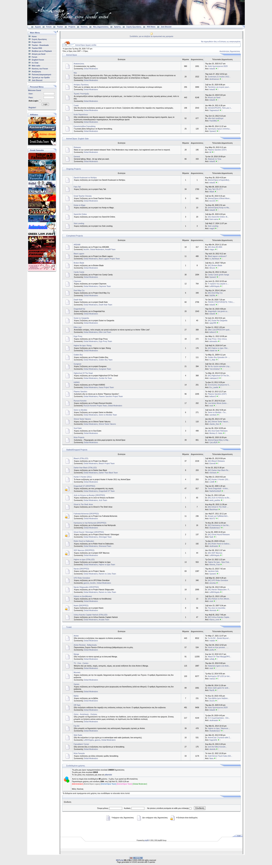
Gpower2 (212, 131)
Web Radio (78, 735)
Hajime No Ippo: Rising (82, 346)
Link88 (211, 482)
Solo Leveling (79, 223)
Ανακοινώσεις (79, 64)
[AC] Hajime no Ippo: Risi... (218, 348)
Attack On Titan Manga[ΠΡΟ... (219, 657)
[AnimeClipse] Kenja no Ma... (219, 208)
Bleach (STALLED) (81, 458)
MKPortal (120, 860)
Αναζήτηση (36, 72)
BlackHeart (213, 509)
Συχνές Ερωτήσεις (134, 27)
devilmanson (214, 79)
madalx (212, 641)
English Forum (38, 60)
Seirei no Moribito (80, 410)
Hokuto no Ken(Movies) (83, 596)
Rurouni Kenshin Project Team (95, 406)
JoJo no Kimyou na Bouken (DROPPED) (89, 495)
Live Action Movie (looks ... (218, 403)
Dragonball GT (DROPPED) (84, 486)
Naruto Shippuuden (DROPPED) (86, 587)
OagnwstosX (214, 110)
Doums (212, 701)
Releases (77, 147)
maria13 (212, 679)
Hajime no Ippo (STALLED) (84, 560)
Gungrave (77, 364)
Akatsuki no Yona (214, 159)
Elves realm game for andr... (219, 688)
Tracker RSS (37, 48)
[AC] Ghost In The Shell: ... (218, 507)
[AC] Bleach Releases (216, 461)
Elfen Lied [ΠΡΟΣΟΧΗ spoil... (219, 330)
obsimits (212, 749)
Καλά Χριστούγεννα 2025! (218, 66)
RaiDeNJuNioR (215, 491)
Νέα (75, 73)
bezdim (86, 249)
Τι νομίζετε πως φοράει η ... (218, 284)
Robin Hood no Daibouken (84, 541)
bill (210, 152)
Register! (32, 108)
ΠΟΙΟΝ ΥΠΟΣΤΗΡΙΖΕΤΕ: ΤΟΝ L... (221, 302)
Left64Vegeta (214, 286)
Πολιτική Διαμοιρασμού (41, 75)
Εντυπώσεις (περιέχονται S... (219, 385)
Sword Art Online (80, 214)
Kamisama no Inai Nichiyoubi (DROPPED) (90, 523)
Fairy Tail (77, 187)
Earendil (212, 463)
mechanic (213, 473)
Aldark (211, 192)
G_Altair (212, 360)
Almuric (212, 268)
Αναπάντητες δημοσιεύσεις (229, 51)
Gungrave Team (105, 369)
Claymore (77, 281)
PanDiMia (213, 121)
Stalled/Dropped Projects (76, 450)
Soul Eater (78, 428)
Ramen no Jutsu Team (107, 574)
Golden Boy (78, 355)
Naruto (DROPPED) (81, 569)
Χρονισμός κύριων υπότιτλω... (219, 129)
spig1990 (212, 323)
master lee (213, 351)
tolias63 (212, 69)
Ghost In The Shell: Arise (83, 504)
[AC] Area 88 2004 (215, 247)
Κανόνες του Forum (40, 69)
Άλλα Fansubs (79, 753)
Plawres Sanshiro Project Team (111, 396)
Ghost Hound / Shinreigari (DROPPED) (89, 532)
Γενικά (76, 105)
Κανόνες (84, 27)
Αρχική (38, 27)
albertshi (108, 775)
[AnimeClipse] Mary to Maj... (219, 440)
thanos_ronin (214, 620)
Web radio (36, 66)
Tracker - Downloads (40, 45)
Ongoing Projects (73, 169)
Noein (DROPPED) (81, 606)
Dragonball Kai (79, 309)
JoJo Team (103, 500)
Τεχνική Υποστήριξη (81, 94)
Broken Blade (79, 263)
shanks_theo (214, 424)
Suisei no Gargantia (81, 318)
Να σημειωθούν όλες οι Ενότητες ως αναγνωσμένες (221, 42)
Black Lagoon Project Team (109, 259)
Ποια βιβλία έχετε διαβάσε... (218, 698)
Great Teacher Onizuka (83, 196)
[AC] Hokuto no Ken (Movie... (219, 599)
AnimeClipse (71, 55)
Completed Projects (74, 236)
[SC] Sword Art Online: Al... (218, 217)
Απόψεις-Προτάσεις (81, 85)
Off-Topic (77, 705)
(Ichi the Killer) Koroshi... (217, 747)
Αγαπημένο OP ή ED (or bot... (219, 676)
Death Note (78, 300)
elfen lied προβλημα (215, 118)
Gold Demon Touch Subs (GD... (220, 756)
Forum (49, 27)
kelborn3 (212, 332)
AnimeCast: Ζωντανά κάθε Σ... (219, 738)
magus (212, 249)
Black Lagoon (79, 254)
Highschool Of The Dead (83, 373)
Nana (211, 758)
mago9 (212, 228)
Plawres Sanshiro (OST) (217, 150)
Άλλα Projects (79, 437)
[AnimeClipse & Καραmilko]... (219, 180)
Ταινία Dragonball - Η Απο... (218, 488)
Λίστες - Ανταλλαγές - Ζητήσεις (85, 714)
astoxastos (213, 341)
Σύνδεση (199, 808)
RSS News (151, 27)
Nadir (211, 537)
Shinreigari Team (105, 537)
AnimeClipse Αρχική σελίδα (85, 45)
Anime (76, 636)
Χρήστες (117, 27)
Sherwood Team (105, 546)
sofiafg (211, 659)
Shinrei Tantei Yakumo (82, 419)
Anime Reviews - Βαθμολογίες (85, 645)
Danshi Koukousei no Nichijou (85, 178)
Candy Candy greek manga (218, 275)
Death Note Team (105, 305)
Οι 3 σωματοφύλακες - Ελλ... (219, 718)
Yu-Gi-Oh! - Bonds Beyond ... (219, 638)
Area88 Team (110, 249)
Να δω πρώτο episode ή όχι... (219, 366)
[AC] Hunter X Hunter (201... (219, 479)
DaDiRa (212, 295)
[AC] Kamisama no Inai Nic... (219, 525)
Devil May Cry (79, 290)
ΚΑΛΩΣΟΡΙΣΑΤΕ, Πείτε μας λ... (220, 108)
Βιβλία (76, 696)
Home (34, 36)
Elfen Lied (77, 327)
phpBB (146, 840)
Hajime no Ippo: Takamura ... (219, 728)
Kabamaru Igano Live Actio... (219, 666)
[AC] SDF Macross (215, 553)
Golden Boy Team (105, 360)
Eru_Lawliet (213, 387)
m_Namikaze (214, 259)
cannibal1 (213, 415)
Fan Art (76, 726)
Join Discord (166, 27)
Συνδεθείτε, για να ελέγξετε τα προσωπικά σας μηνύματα (151, 36)
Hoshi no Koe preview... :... (218, 647)
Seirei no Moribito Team (108, 415)
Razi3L (212, 690)
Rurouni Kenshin (80, 401)
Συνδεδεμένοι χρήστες (75, 766)
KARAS (77, 382)
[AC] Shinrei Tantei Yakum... (218, 422)
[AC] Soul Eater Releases (217, 431)
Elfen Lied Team (105, 332)
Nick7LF (212, 519)
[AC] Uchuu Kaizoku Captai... (219, 617)
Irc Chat (35, 63)
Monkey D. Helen (216, 433)
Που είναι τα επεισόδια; (217, 608)
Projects (72, 27)
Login (45, 104)
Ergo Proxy (78, 336)
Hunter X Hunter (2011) (83, 477)
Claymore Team (105, 286)
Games (76, 684)
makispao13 (214, 378)
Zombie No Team (105, 378)
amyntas (212, 583)
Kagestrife (213, 740)
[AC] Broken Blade (215, 265)
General (77, 157)
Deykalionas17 (215, 528)
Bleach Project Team (107, 463)
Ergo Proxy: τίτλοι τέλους (217, 339)
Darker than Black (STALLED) (85, 468)
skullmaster (213, 546)
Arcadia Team (104, 620)
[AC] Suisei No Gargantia (217, 321)
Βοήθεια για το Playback (42, 51)
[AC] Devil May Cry (215, 293)
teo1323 (212, 201)
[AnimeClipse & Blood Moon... (219, 198)
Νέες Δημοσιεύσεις (101, 27)
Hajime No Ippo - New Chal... (219, 562)
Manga (76, 654)
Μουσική (77, 672)
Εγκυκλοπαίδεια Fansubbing (84, 126)
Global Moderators (91, 69)
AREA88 (77, 245)
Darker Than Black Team (108, 473)
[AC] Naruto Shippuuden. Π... (219, 590)
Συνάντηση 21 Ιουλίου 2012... (219, 77)
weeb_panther (214, 500)
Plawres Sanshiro (80, 392)
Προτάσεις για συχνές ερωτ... (219, 87)
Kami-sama (213, 219)
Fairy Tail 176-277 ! (215, 189)
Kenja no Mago (79, 205)
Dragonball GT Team (107, 491)
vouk (211, 406)
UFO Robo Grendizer (82, 578)
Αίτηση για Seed (38, 54)
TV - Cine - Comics (81, 663)
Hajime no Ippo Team (107, 565)
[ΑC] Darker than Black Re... (219, 470)
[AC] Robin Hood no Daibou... (219, 544)
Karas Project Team (106, 387)
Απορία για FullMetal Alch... (218, 516)
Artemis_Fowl (214, 565)
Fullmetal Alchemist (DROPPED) (86, 514)
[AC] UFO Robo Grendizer (218, 580)
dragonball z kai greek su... (218, 311)
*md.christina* (214, 369)
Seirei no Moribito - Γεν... (217, 412)
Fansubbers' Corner (81, 744)
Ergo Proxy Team (105, 341)
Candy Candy (79, 272)
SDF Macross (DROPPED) (84, 550)
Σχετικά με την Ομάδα (41, 77)
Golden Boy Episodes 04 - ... (219, 357)
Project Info (36, 42)
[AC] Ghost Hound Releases (219, 535)
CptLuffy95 (213, 442)
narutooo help (213, 571)
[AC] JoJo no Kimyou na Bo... (219, 498)
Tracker (60, 27)
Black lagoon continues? (217, 256)
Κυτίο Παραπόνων (81, 115)
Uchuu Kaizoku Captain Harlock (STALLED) (90, 615)
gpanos (86, 583)
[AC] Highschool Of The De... (219, 376)
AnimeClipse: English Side (77, 139)
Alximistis (213, 610)
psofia (211, 650)
